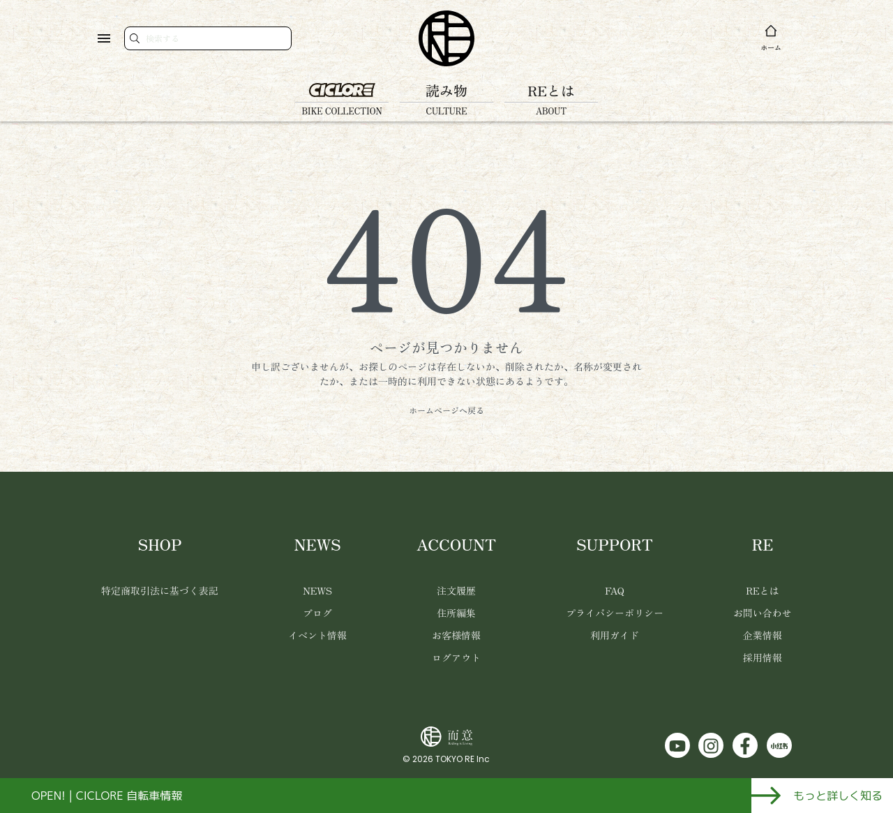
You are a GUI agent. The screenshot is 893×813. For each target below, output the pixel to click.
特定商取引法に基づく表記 (159, 590)
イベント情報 (317, 635)
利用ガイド (614, 635)
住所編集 (456, 613)
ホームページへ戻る (446, 410)
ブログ (317, 613)
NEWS (317, 590)
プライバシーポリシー (614, 613)
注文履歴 (456, 590)
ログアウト (456, 657)
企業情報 (762, 635)
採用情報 (762, 657)
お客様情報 (456, 635)
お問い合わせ (762, 613)
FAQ (614, 590)
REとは (762, 590)
